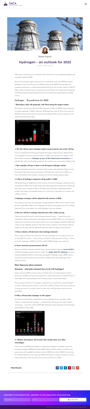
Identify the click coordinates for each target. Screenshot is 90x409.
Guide (51, 65)
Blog (49, 65)
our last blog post (27, 74)
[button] (85, 4)
